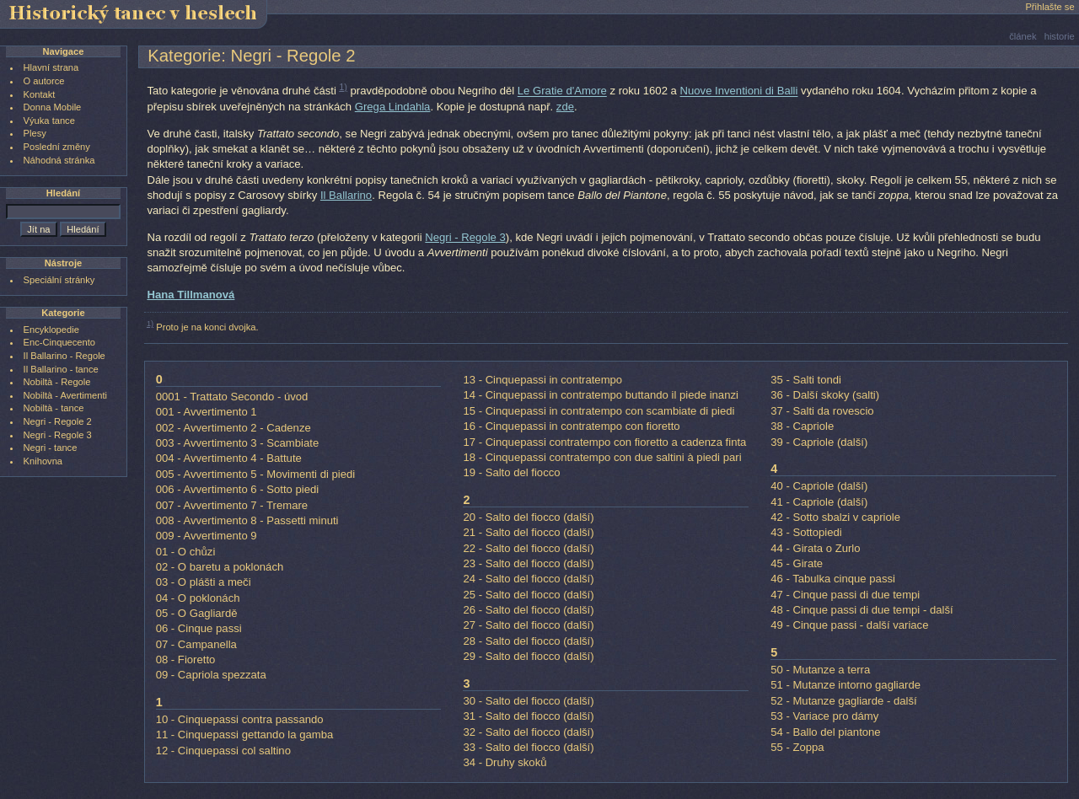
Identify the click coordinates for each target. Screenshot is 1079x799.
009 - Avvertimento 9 (206, 535)
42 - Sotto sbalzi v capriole (835, 517)
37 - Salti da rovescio (821, 411)
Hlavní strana (51, 67)
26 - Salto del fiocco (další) (528, 609)
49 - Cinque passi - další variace (849, 625)
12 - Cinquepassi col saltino (223, 750)
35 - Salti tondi (805, 379)
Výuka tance (49, 120)
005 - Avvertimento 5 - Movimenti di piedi (256, 474)
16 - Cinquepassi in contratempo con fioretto (571, 426)
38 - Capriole (802, 426)
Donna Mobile (53, 107)
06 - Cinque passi (199, 628)
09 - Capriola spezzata (211, 674)
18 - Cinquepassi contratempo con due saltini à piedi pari (602, 457)
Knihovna (43, 461)
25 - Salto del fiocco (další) (528, 594)
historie (1059, 36)
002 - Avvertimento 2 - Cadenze (233, 427)
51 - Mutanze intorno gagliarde (845, 684)
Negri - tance (51, 447)
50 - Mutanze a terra (820, 669)
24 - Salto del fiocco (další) (528, 578)
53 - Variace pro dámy (824, 716)
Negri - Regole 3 (465, 237)
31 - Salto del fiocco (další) (528, 716)
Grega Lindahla (393, 106)
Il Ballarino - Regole (64, 356)
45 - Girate (796, 563)
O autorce (44, 81)
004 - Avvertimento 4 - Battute (229, 458)
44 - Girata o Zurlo (815, 548)
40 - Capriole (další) (818, 486)
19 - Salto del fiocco (511, 472)
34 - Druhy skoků (504, 762)
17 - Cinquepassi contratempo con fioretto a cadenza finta (604, 442)
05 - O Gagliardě (197, 613)
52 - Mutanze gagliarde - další (843, 700)
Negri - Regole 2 (58, 421)
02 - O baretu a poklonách (220, 566)
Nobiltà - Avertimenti (65, 395)
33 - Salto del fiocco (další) (528, 747)
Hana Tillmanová (190, 294)
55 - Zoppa (797, 747)
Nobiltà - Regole (57, 382)
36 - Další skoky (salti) (824, 395)
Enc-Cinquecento (59, 342)
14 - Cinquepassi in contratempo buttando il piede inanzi (600, 395)
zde (565, 106)
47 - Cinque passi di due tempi (845, 594)
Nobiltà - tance (54, 408)
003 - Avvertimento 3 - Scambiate (237, 443)
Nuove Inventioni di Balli (739, 91)
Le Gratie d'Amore (562, 91)
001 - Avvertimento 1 (206, 411)
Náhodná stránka (59, 160)
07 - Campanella (196, 644)
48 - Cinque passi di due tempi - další (861, 609)
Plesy (35, 133)
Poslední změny (57, 147)
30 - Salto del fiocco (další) (528, 700)
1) (343, 87)
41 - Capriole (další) (818, 502)
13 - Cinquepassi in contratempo (542, 379)
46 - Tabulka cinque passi (832, 578)
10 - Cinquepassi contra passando (240, 719)
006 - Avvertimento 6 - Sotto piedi (237, 489)
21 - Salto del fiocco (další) (528, 532)
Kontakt (40, 94)
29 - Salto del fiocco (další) (528, 656)
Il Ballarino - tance (61, 369)
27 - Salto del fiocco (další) (528, 625)
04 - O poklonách (198, 598)
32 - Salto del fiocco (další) (528, 732)
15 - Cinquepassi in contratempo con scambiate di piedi (598, 411)
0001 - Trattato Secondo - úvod (232, 396)
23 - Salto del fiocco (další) (528, 563)
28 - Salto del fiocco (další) (528, 641)
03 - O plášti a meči (203, 582)
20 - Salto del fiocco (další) (528, 517)
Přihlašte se (1049, 7)
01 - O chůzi (186, 551)
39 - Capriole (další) (818, 442)
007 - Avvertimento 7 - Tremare (232, 505)
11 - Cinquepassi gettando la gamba (245, 734)
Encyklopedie (51, 329)
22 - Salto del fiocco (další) (528, 548)
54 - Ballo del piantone (825, 732)
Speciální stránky (59, 280)
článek (1022, 36)
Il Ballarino (346, 195)
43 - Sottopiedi (806, 532)
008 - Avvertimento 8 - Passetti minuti (247, 520)
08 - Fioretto (186, 659)
